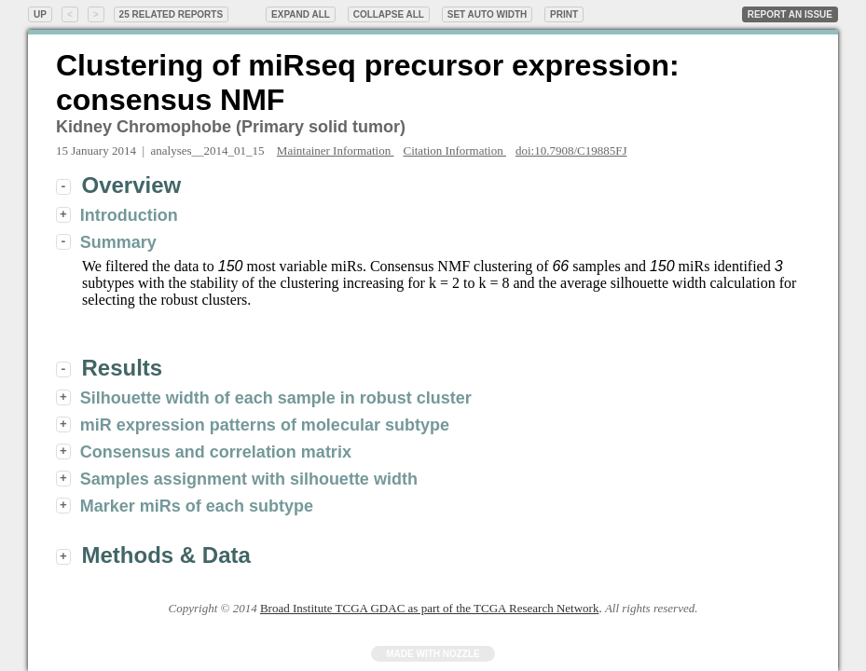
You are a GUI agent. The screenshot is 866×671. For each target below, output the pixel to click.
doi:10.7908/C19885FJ (571, 150)
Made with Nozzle (433, 654)
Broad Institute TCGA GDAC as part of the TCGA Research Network (429, 608)
